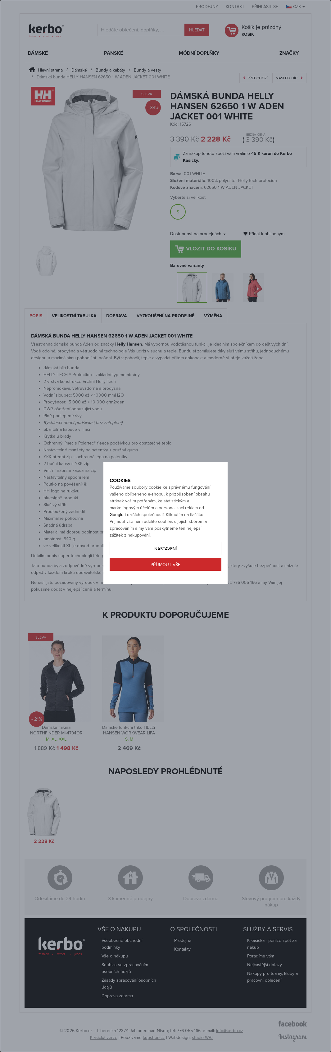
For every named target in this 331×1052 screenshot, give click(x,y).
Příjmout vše (165, 578)
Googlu (117, 528)
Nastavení (165, 563)
